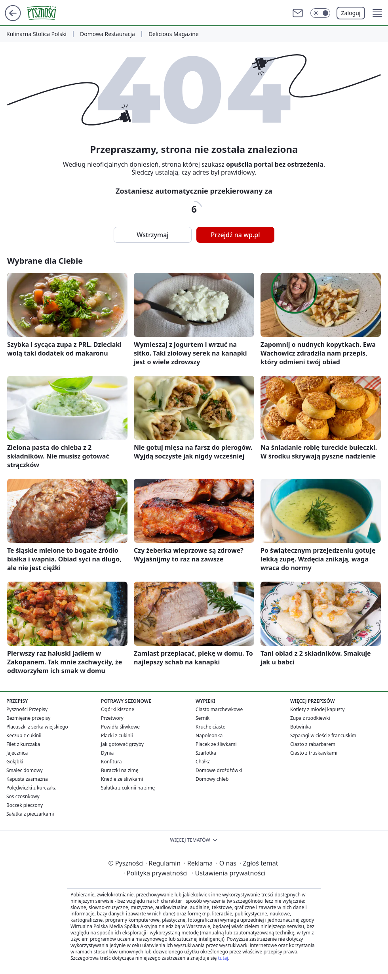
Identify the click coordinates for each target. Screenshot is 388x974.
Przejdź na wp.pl (235, 234)
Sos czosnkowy (23, 796)
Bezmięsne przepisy (28, 718)
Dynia (107, 753)
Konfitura (111, 761)
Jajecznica (17, 753)
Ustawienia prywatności (228, 873)
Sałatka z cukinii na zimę (128, 787)
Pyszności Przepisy (27, 709)
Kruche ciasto (211, 726)
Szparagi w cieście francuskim (323, 735)
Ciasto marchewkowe (219, 709)
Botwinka (300, 726)
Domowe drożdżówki (219, 770)
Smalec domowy (24, 770)
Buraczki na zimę (120, 770)
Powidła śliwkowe (120, 726)
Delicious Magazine (173, 34)
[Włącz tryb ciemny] (320, 13)
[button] (377, 13)
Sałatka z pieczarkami (30, 813)
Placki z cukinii (117, 735)
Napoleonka (209, 735)
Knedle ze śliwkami (122, 779)
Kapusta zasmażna (27, 779)
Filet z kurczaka (23, 744)
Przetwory (112, 718)
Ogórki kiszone (117, 709)
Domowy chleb (212, 779)
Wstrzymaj (152, 234)
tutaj (223, 958)
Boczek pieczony (24, 805)
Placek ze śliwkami (216, 744)
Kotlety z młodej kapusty (317, 709)
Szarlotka (206, 753)
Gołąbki (14, 761)
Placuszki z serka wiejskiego (37, 726)
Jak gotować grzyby (122, 744)
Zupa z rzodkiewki (310, 718)
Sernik (202, 718)
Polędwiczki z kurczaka (31, 787)
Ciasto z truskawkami (313, 753)
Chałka (203, 761)
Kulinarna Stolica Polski (36, 34)
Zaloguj (351, 13)
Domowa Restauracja (107, 34)
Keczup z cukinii (24, 735)
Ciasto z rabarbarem (312, 744)
